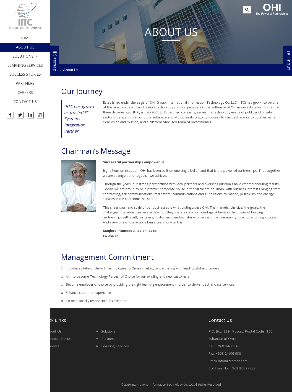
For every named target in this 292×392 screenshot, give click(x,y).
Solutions (23, 56)
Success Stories (25, 74)
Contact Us (25, 101)
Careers (25, 92)
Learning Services (25, 65)
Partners (25, 83)
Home (25, 38)
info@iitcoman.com (261, 361)
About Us (25, 47)
